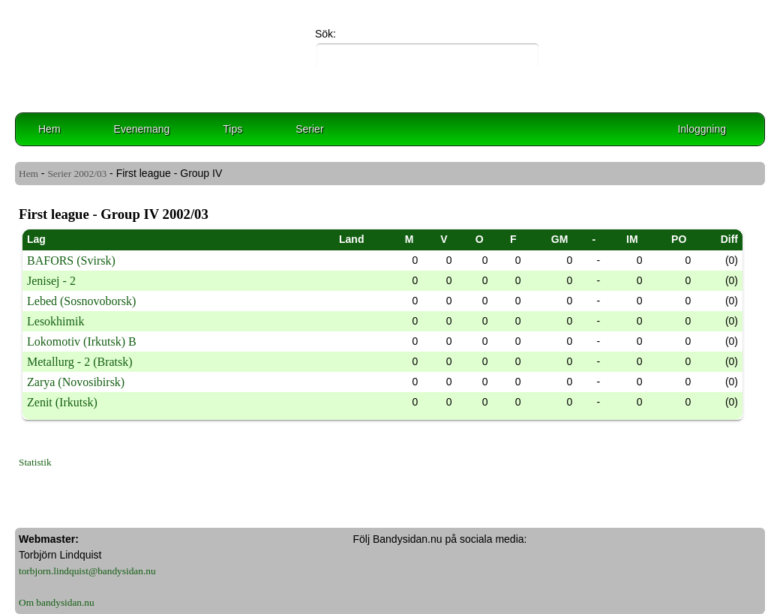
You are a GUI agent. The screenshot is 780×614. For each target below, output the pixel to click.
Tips (232, 129)
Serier (309, 129)
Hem (49, 129)
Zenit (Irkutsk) (62, 402)
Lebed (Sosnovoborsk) (81, 301)
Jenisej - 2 (51, 280)
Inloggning (701, 129)
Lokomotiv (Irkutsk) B (81, 341)
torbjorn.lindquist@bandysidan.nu (87, 571)
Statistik (35, 462)
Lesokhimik (55, 321)
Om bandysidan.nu (56, 602)
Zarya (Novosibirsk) (75, 382)
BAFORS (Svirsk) (71, 260)
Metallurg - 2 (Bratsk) (80, 361)
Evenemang (142, 129)
